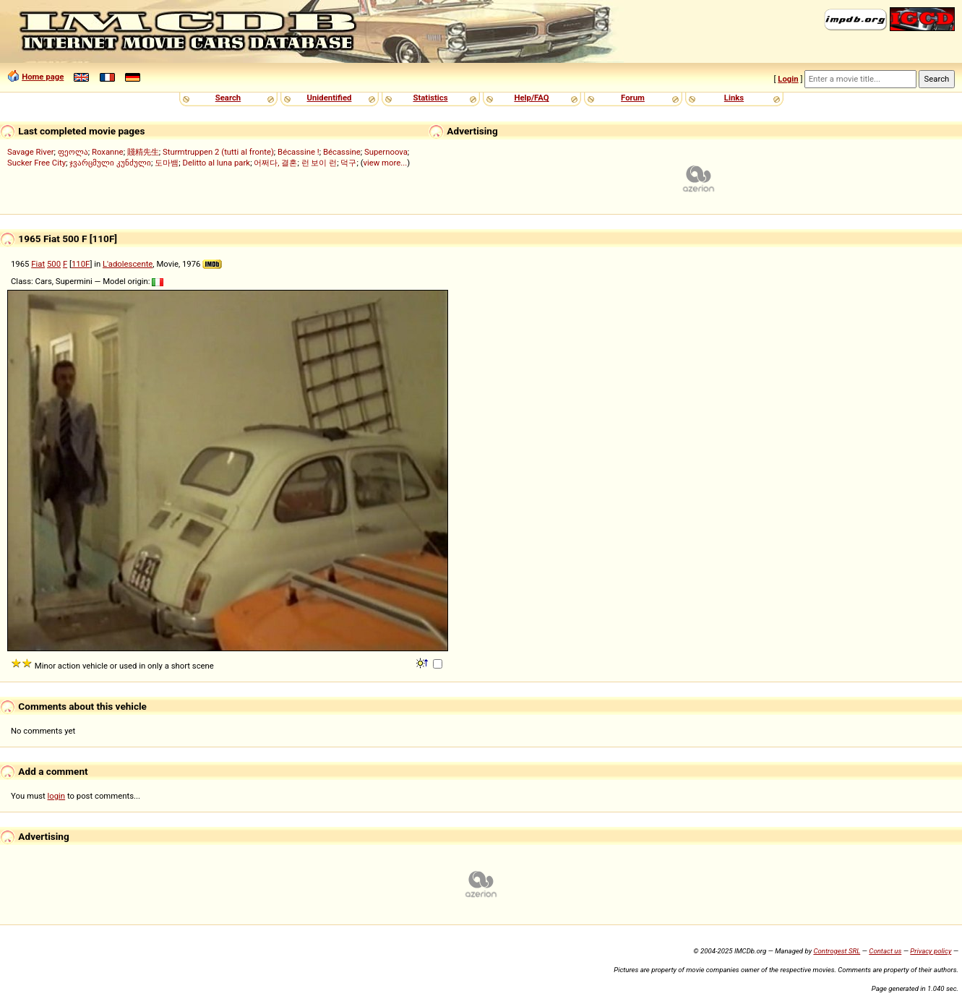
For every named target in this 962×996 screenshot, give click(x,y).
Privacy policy (930, 951)
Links (734, 98)
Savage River (30, 152)
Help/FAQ (531, 98)
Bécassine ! (298, 152)
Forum (633, 98)
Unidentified (329, 98)
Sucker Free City (36, 163)
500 (54, 264)
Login (788, 79)
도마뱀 (167, 163)
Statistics (430, 98)
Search (228, 98)
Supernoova (386, 152)
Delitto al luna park (217, 163)
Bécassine (342, 152)
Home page (43, 77)
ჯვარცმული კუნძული (110, 163)
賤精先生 (143, 152)
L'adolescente (128, 264)
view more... (386, 163)
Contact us (885, 951)
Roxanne (108, 152)
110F (81, 264)
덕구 (348, 163)
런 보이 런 (319, 163)
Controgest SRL (836, 951)
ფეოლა (73, 152)
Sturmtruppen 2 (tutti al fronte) (218, 152)
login (57, 796)
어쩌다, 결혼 (275, 163)
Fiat (38, 264)
